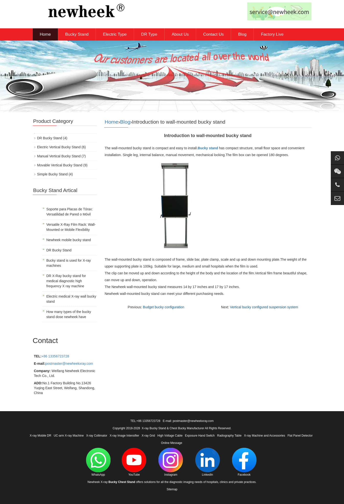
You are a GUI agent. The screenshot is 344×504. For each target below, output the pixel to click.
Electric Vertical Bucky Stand (59, 147)
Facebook (244, 462)
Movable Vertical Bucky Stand (59, 165)
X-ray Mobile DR (40, 435)
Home (45, 34)
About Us (180, 34)
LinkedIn (207, 462)
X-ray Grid (148, 435)
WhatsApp (98, 462)
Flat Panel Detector (300, 435)
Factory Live (272, 34)
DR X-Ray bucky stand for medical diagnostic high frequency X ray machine (66, 281)
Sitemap (171, 489)
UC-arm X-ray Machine (69, 435)
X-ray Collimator (96, 435)
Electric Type (115, 34)
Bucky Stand (77, 34)
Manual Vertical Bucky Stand (59, 156)
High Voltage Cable (170, 435)
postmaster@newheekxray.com (69, 363)
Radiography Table (229, 435)
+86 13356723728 (55, 356)
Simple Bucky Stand (52, 174)
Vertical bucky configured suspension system (264, 307)
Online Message (171, 443)
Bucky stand (208, 148)
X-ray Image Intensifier (124, 435)
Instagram (170, 462)
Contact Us (213, 34)
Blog (242, 34)
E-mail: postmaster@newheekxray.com (188, 421)
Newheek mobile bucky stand (68, 240)
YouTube (134, 462)
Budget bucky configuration (163, 307)
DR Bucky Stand (49, 138)
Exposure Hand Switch (200, 435)
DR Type (149, 34)
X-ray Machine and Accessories (264, 435)
